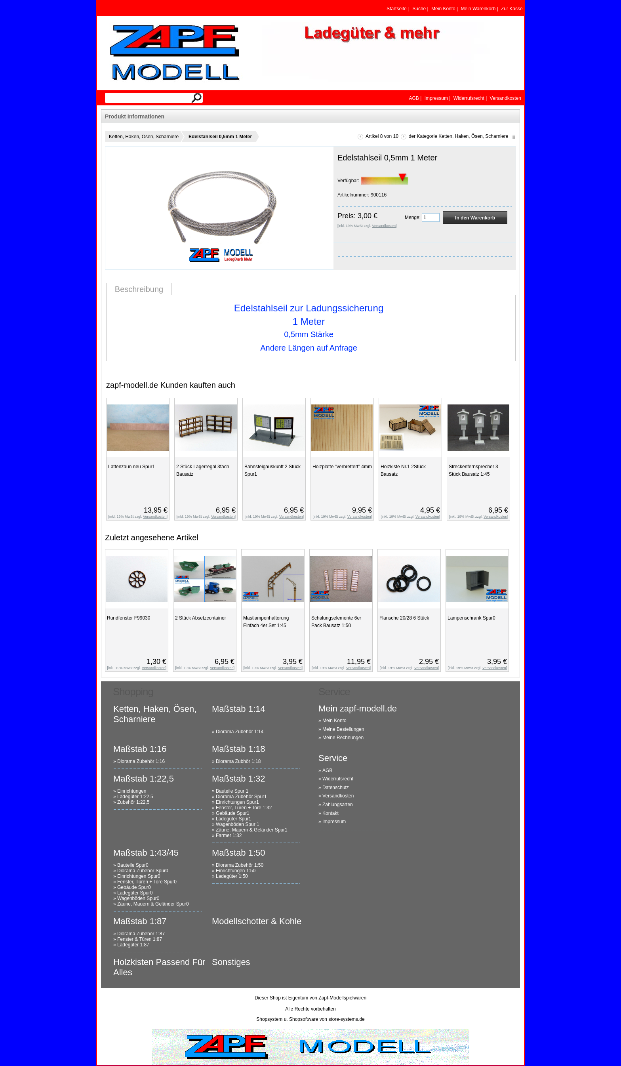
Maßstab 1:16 (140, 749)
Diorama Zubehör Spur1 (241, 796)
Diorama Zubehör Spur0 (142, 870)
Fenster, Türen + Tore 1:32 (244, 807)
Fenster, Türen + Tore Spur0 (147, 882)
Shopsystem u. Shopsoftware (287, 1019)
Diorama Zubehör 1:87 (141, 933)
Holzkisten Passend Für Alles (159, 967)
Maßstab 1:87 (140, 921)
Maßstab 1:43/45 (146, 853)
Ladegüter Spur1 (233, 819)
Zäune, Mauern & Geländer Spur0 (153, 904)
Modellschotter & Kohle (256, 921)
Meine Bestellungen (343, 729)
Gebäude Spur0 (134, 887)
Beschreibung (139, 289)
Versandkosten (338, 796)
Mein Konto (334, 720)
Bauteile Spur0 (133, 865)
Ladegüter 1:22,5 (135, 796)
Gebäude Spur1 (233, 813)
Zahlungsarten (337, 804)
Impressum (334, 821)
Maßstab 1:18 (238, 749)
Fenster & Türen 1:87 (139, 939)
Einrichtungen (131, 791)
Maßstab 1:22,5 (143, 779)
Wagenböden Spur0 (138, 898)
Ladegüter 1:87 (133, 945)
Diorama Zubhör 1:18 (238, 761)
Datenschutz (335, 787)
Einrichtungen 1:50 (235, 870)
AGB (327, 770)
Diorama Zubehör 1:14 (239, 731)
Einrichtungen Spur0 (138, 876)
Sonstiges (231, 962)
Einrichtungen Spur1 (237, 802)
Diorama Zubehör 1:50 (239, 865)
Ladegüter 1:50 (232, 876)
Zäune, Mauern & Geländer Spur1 (252, 830)
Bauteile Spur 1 (232, 791)
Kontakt (330, 813)
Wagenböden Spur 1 (237, 824)
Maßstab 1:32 (238, 779)
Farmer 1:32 (229, 835)
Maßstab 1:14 (238, 709)
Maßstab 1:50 (238, 853)
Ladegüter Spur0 (134, 893)
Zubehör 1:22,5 (133, 802)
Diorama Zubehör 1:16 (141, 761)
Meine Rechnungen (343, 737)
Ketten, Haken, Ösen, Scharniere (144, 136)
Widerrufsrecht (337, 779)
